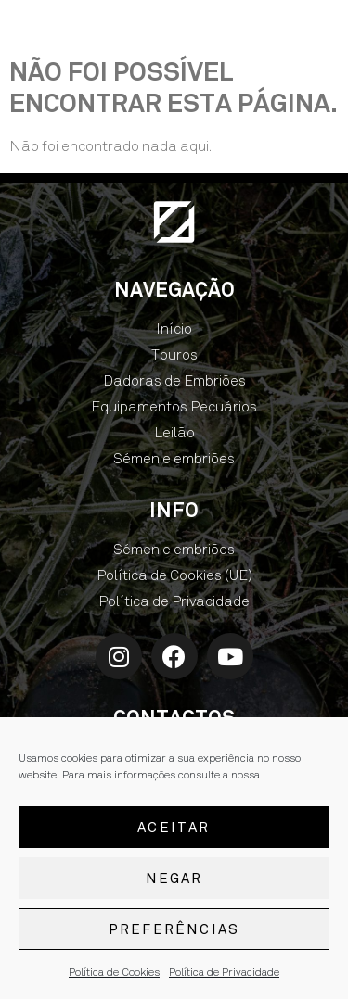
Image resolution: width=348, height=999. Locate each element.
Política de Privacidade (224, 973)
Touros (174, 354)
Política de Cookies (114, 973)
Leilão (174, 432)
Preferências (174, 929)
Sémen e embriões (174, 458)
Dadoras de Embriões (174, 380)
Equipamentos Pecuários (174, 406)
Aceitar (173, 827)
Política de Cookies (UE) (174, 575)
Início (174, 328)
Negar (174, 878)
